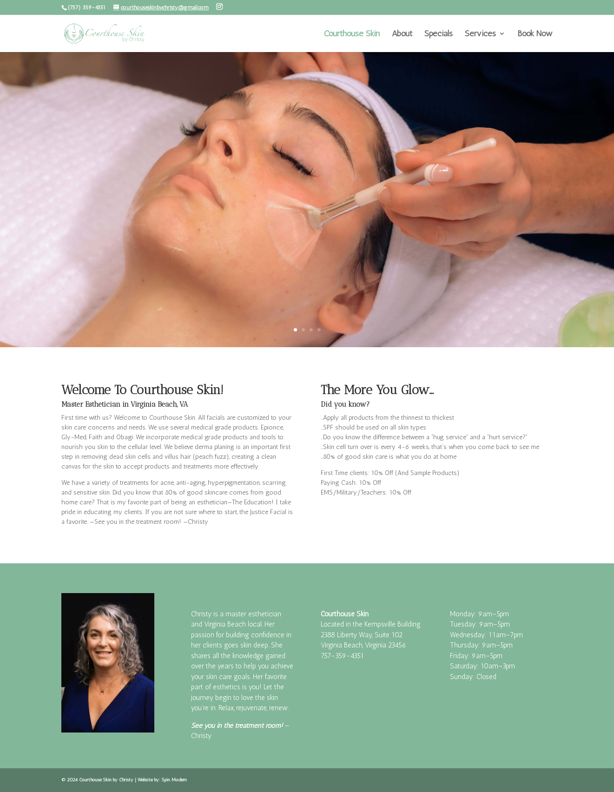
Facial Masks (156, 199)
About (402, 34)
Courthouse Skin (352, 34)
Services (480, 34)
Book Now (535, 34)
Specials (438, 34)
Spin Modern (174, 780)
